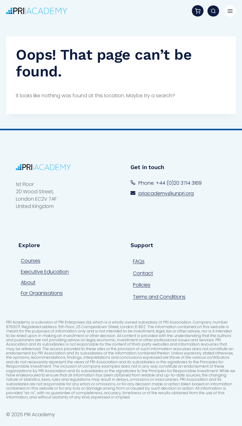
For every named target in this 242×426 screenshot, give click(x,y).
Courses (30, 260)
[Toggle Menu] (230, 11)
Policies (141, 284)
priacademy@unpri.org (166, 193)
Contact (143, 273)
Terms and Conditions (159, 296)
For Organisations (42, 293)
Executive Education (45, 271)
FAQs (139, 261)
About (28, 282)
